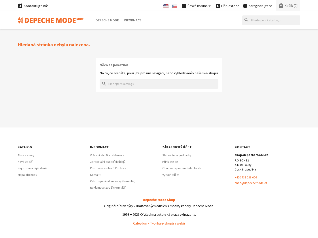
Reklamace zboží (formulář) (108, 187)
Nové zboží (25, 162)
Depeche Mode (107, 20)
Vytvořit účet (170, 175)
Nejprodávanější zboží (32, 168)
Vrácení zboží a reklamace (107, 155)
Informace (132, 20)
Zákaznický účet (177, 147)
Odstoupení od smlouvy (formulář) (112, 181)
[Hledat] (271, 20)
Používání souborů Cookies (108, 168)
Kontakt (95, 175)
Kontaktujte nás (33, 6)
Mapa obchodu (27, 175)
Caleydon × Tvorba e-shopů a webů (159, 223)
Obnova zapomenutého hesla (181, 168)
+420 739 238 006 (246, 177)
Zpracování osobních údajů (107, 162)
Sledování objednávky (176, 155)
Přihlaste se (170, 162)
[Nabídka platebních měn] (197, 6)
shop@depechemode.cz (251, 183)
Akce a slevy (26, 155)
